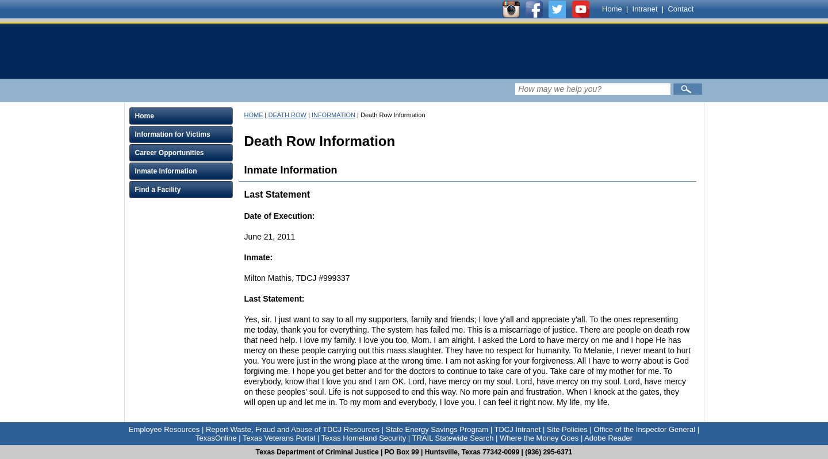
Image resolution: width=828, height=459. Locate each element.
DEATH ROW (287, 114)
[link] (343, 51)
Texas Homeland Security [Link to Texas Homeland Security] (363, 438)
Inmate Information (166, 171)
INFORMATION (333, 114)
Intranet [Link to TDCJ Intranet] (645, 9)
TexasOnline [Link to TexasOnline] (216, 438)
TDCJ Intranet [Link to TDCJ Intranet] (517, 429)
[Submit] (687, 89)
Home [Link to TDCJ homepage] (612, 9)
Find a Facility (158, 190)
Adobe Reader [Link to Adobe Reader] (608, 438)
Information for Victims (172, 134)
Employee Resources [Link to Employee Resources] (164, 429)
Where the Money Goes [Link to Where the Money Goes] (539, 438)
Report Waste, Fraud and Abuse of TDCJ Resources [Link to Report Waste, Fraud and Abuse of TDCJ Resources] (292, 429)
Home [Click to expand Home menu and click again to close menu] (144, 116)
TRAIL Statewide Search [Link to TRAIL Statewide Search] (453, 438)
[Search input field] (592, 89)
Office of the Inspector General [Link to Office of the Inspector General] (644, 429)
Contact (680, 9)
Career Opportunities (169, 153)
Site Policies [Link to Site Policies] (567, 429)
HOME (253, 114)
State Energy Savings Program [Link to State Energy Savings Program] (437, 429)
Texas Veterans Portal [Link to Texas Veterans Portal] (279, 438)
